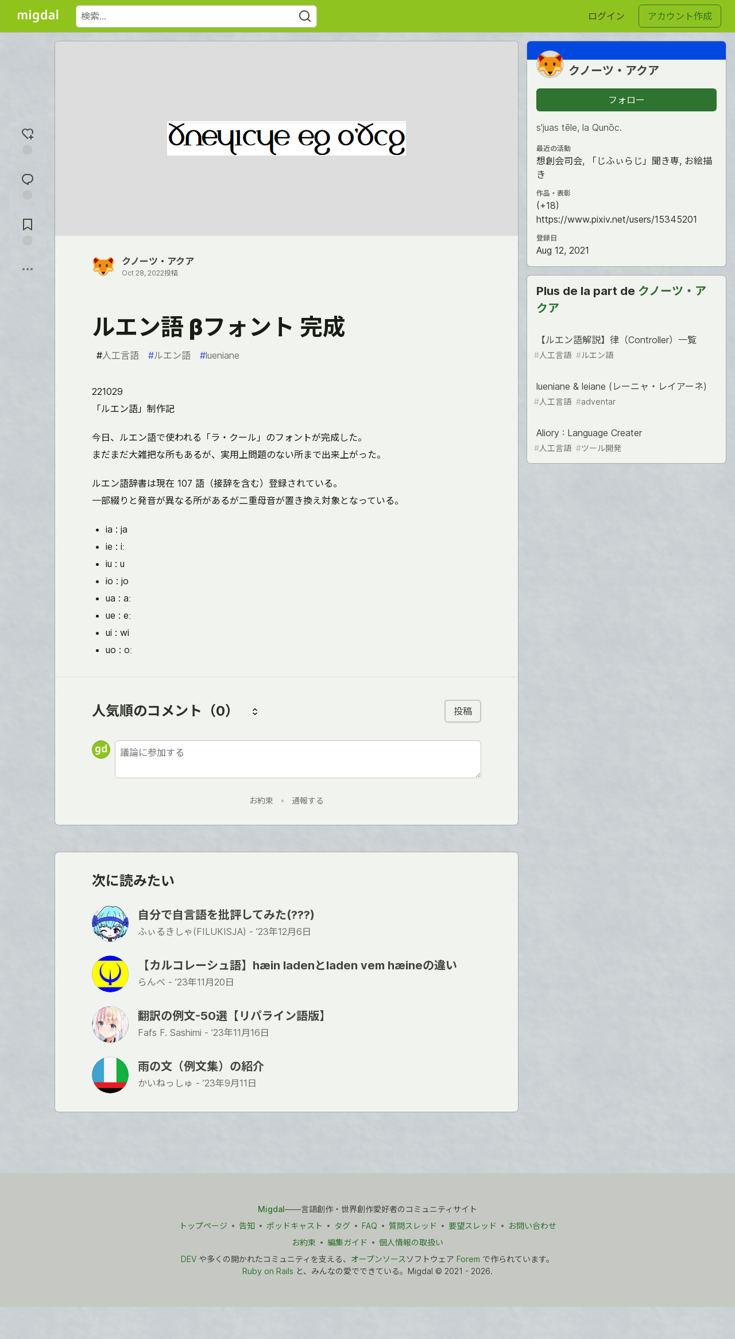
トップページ (203, 1226)
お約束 (261, 800)
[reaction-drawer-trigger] (27, 140)
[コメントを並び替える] (255, 711)
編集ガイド (347, 1242)
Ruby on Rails (267, 1271)
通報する (308, 800)
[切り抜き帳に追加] (27, 230)
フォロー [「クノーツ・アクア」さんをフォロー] (626, 100)
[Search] (304, 16)
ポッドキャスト (294, 1226)
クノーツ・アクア (158, 261)
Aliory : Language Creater (625, 440)
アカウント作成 (680, 16)
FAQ (369, 1226)
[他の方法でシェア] (27, 269)
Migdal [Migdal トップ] (271, 1209)
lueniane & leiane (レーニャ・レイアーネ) (625, 394)
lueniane (219, 355)
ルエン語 (169, 355)
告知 (247, 1226)
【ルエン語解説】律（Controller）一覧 (625, 347)
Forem (468, 1259)
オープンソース (378, 1259)
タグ (342, 1226)
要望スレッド (472, 1226)
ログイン (606, 16)
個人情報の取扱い (411, 1242)
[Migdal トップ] (38, 16)
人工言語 (117, 355)
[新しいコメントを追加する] (298, 759)
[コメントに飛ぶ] (27, 185)
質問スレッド (413, 1226)
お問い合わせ (532, 1226)
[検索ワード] (196, 16)
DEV (188, 1259)
